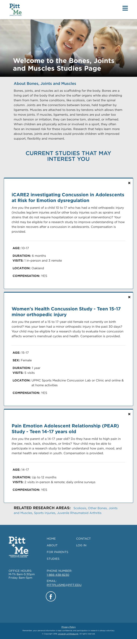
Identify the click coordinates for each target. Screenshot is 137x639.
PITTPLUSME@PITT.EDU (64, 585)
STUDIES (53, 558)
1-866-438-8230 (58, 575)
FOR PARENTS (57, 552)
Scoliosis (79, 508)
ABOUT (52, 545)
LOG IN (81, 545)
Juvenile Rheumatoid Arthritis (79, 513)
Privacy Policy (68, 627)
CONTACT (83, 538)
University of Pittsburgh (68, 634)
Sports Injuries (44, 513)
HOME (51, 538)
